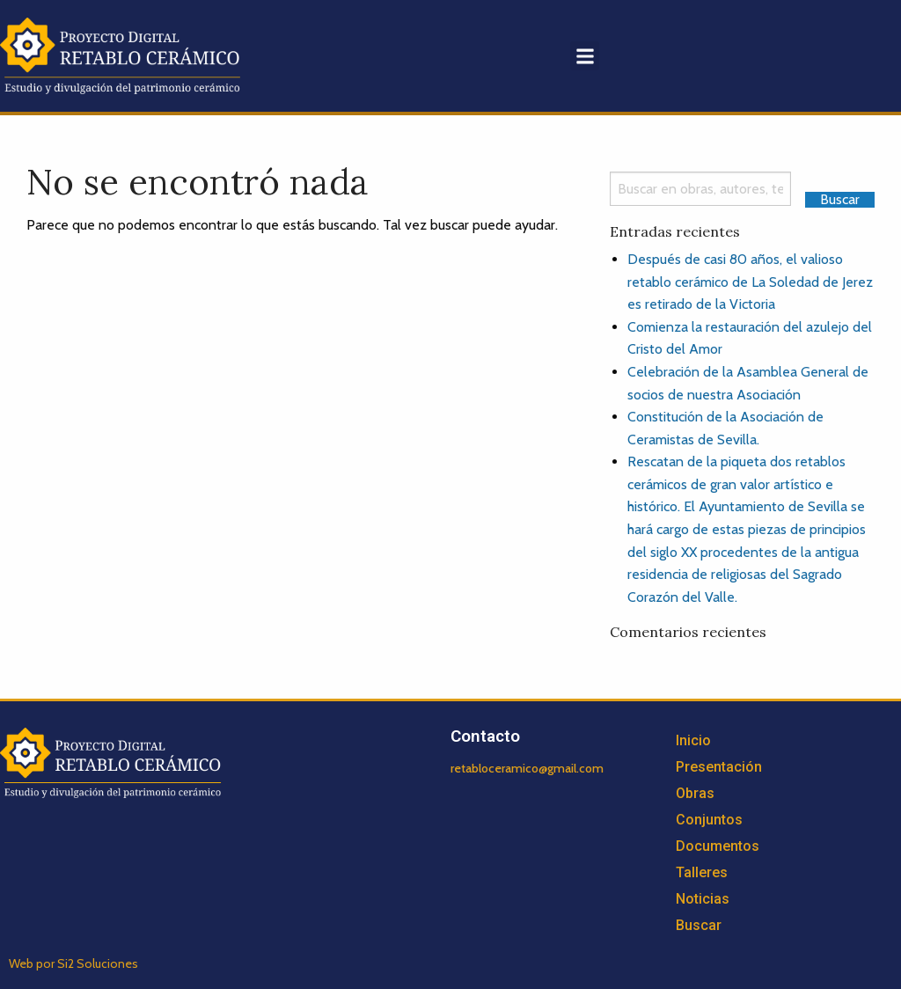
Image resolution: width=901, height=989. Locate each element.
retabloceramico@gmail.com (527, 768)
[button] (584, 55)
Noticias (702, 898)
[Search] (700, 189)
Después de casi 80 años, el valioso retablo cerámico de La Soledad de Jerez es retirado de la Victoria (750, 281)
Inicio (693, 740)
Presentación (719, 766)
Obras (695, 793)
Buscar (699, 925)
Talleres (702, 872)
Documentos (717, 846)
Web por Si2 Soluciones (73, 963)
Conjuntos (709, 819)
